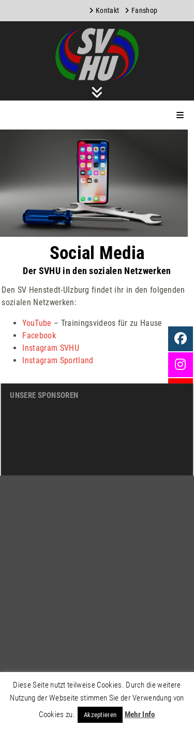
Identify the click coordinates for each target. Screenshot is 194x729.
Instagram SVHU (50, 348)
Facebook (39, 335)
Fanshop (144, 10)
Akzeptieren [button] (100, 715)
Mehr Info (140, 714)
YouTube (36, 323)
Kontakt (107, 10)
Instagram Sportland (57, 360)
